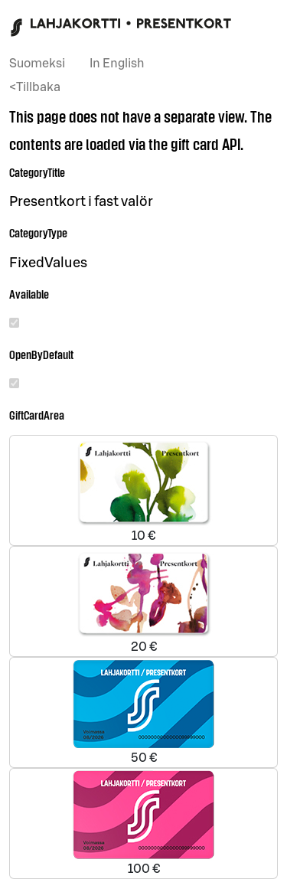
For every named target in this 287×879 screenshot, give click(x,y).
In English (117, 63)
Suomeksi (37, 63)
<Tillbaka (34, 87)
